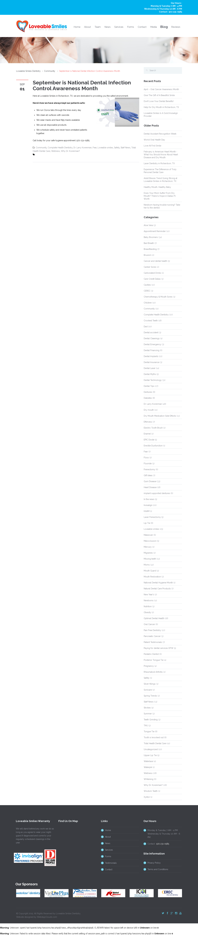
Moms (147, 565)
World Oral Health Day (154, 140)
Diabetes (148, 398)
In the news (149, 499)
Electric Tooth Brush (153, 428)
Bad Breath (149, 243)
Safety (117, 147)
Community (49, 71)
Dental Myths (150, 374)
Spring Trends (150, 696)
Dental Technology (153, 380)
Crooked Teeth (151, 320)
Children (148, 303)
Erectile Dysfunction (153, 445)
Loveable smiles (105, 147)
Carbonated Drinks (152, 273)
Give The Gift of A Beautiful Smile (159, 95)
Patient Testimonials (153, 642)
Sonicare (148, 690)
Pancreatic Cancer (152, 636)
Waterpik (148, 767)
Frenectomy (149, 469)
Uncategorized (151, 749)
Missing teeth (150, 559)
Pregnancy (149, 666)
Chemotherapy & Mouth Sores (158, 297)
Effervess (148, 422)
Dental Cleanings (152, 338)
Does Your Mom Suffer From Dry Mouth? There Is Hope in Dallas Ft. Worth (160, 196)
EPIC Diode (149, 440)
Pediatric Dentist (151, 654)
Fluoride (148, 463)
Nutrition (148, 606)
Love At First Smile (152, 146)
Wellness (55, 151)
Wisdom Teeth (151, 791)
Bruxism (147, 255)
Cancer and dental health (155, 261)
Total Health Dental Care (155, 743)
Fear (95, 147)
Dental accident (151, 332)
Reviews (175, 27)
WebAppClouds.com (47, 915)
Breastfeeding (150, 249)
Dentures (148, 392)
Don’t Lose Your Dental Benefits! (159, 101)
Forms (130, 27)
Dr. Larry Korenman (82, 147)
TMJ (146, 725)
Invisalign (148, 505)
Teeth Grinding (151, 719)
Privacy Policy (151, 863)
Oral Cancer (149, 624)
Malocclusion (150, 541)
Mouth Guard (150, 571)
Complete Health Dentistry (60, 147)
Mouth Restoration (152, 576)
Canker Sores (150, 267)
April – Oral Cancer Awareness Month (161, 89)
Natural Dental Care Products (157, 588)
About (87, 27)
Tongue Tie (149, 731)
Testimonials (108, 863)
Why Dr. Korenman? (70, 151)
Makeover (148, 535)
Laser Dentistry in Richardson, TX (159, 163)
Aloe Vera (148, 225)
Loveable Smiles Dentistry (28, 71)
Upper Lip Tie (150, 755)
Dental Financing (151, 350)
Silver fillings (150, 684)
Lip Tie (147, 523)
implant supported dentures (157, 493)
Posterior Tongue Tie (153, 660)
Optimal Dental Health (154, 618)
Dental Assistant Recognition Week (160, 134)
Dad (146, 326)
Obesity (147, 612)
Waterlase (148, 761)
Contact (142, 27)
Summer (148, 713)
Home (77, 27)
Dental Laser (149, 368)
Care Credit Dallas (152, 279)
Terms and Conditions (155, 869)
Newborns (148, 600)
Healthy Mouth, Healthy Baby (157, 187)
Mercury (148, 547)
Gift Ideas (148, 475)
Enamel (147, 434)
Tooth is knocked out (154, 737)
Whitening (148, 779)
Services (118, 27)
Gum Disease (150, 481)
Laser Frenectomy (152, 517)
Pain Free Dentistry (152, 630)
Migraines (148, 553)
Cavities (147, 285)
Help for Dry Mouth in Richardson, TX (161, 107)
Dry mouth (149, 410)
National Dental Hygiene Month (158, 582)
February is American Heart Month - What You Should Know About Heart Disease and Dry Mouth (161, 154)
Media (153, 27)
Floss (146, 457)
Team (98, 27)
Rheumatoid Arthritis (153, 672)
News (107, 27)
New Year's (149, 594)
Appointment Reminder (155, 231)
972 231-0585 (175, 12)
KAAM (146, 511)
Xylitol (147, 797)
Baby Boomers (151, 237)
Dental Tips (149, 386)
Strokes (147, 708)
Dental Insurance (151, 362)
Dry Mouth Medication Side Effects (160, 416)
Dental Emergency (152, 344)
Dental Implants (151, 356)
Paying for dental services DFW (158, 648)
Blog (164, 27)
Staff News (125, 147)
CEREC (147, 291)
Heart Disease (150, 487)
